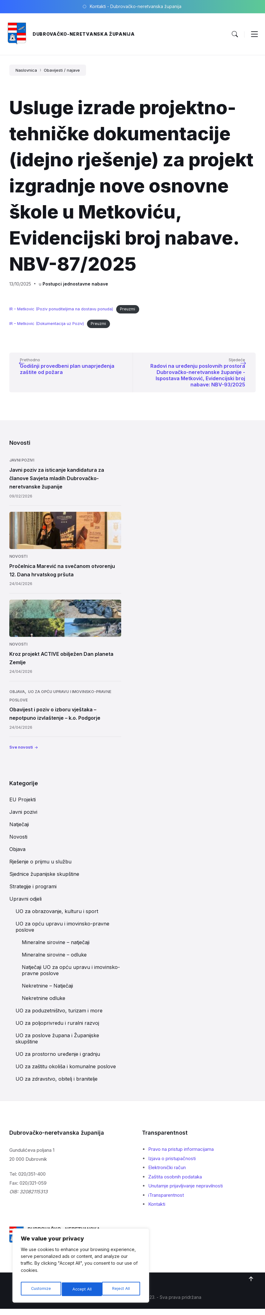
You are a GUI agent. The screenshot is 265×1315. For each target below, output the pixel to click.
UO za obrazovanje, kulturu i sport (57, 917)
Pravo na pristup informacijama (181, 1155)
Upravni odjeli (25, 905)
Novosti (18, 562)
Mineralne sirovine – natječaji (55, 948)
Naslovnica (26, 70)
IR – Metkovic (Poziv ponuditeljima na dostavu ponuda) (61, 309)
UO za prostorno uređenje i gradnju (58, 1060)
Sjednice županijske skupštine (44, 880)
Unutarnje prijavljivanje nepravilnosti (185, 1192)
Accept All (121, 1289)
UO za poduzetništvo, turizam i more (59, 1017)
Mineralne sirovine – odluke (54, 961)
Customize (40, 1289)
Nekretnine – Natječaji (47, 992)
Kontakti (156, 1210)
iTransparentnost (166, 1201)
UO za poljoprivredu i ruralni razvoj (57, 1029)
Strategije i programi (33, 892)
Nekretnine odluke (43, 1004)
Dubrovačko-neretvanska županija (84, 34)
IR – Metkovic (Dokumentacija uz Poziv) (46, 323)
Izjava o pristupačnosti (172, 1165)
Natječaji (19, 830)
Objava (17, 698)
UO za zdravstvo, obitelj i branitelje (57, 1085)
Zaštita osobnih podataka (175, 1183)
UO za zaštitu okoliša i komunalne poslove (66, 1073)
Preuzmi (127, 309)
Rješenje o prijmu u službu (40, 868)
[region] (80, 1267)
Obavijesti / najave (62, 70)
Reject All (81, 1289)
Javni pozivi (21, 466)
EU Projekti (22, 806)
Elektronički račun (167, 1174)
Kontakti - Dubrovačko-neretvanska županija (135, 6)
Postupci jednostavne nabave (75, 283)
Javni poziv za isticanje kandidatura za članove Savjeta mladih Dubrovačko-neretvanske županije (56, 484)
